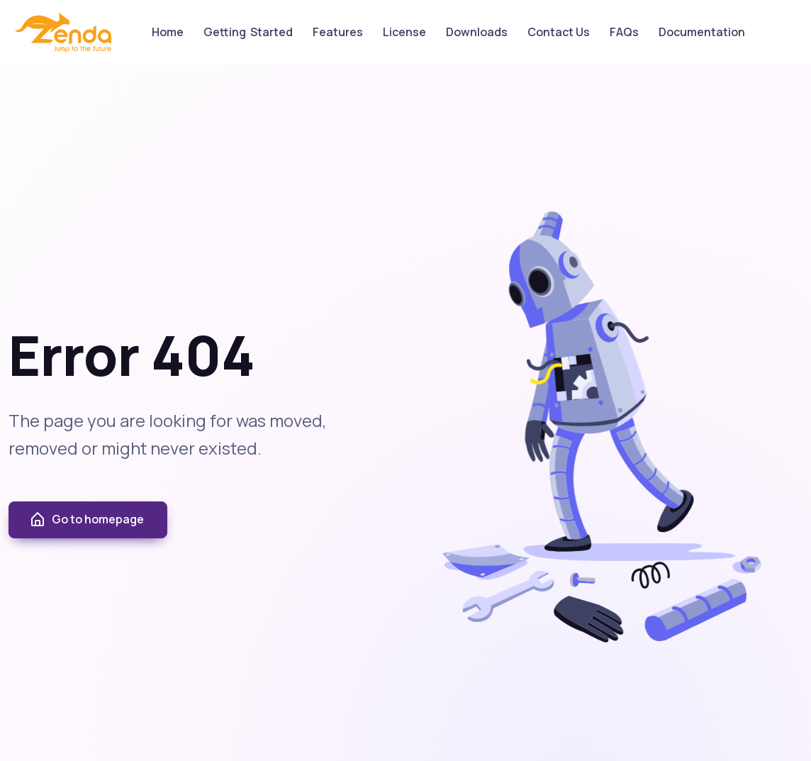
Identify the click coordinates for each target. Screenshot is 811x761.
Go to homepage (86, 519)
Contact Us (558, 32)
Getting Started (248, 32)
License (404, 32)
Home (168, 32)
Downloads (477, 32)
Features (338, 32)
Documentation (702, 32)
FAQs (624, 32)
